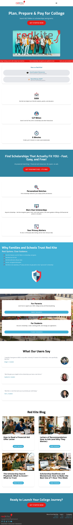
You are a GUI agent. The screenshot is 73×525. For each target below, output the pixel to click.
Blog (61, 517)
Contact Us (68, 517)
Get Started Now (36, 23)
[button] (36, 61)
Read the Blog (18, 446)
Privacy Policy (4, 523)
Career (56, 516)
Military (55, 517)
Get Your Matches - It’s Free (37, 169)
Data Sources (19, 523)
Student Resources (37, 332)
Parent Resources (36, 312)
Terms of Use (11, 523)
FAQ (62, 516)
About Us (69, 516)
